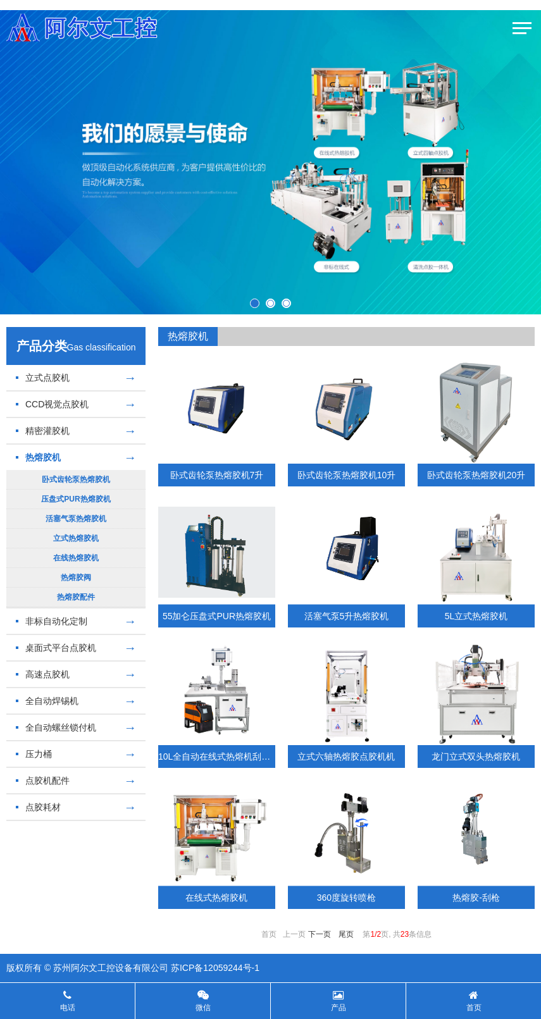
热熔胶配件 (76, 597)
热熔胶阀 (76, 577)
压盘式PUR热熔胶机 (75, 499)
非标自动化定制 (76, 621)
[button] (254, 303)
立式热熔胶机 (76, 538)
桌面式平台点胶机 (76, 648)
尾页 (346, 934)
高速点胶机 (76, 674)
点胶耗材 (76, 807)
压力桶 (76, 754)
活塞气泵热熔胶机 (76, 518)
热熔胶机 (76, 457)
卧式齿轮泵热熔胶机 (76, 479)
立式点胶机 (76, 378)
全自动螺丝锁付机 (76, 727)
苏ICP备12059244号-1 (215, 968)
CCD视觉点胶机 (76, 404)
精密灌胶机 (76, 431)
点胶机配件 (76, 780)
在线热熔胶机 (76, 557)
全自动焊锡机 (76, 701)
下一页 (319, 934)
